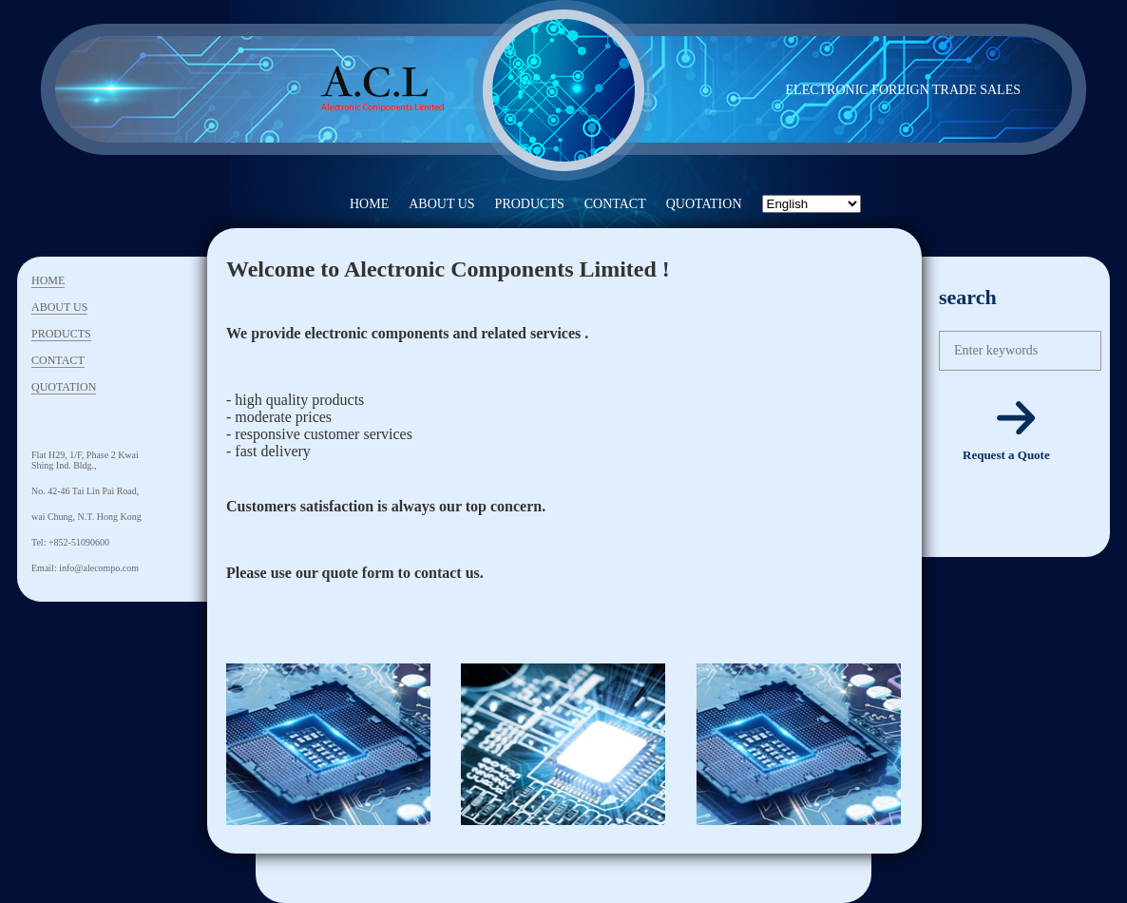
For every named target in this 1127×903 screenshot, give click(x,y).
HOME (369, 204)
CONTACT (615, 204)
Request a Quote (1006, 455)
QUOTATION (704, 204)
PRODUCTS (529, 204)
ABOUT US (441, 204)
